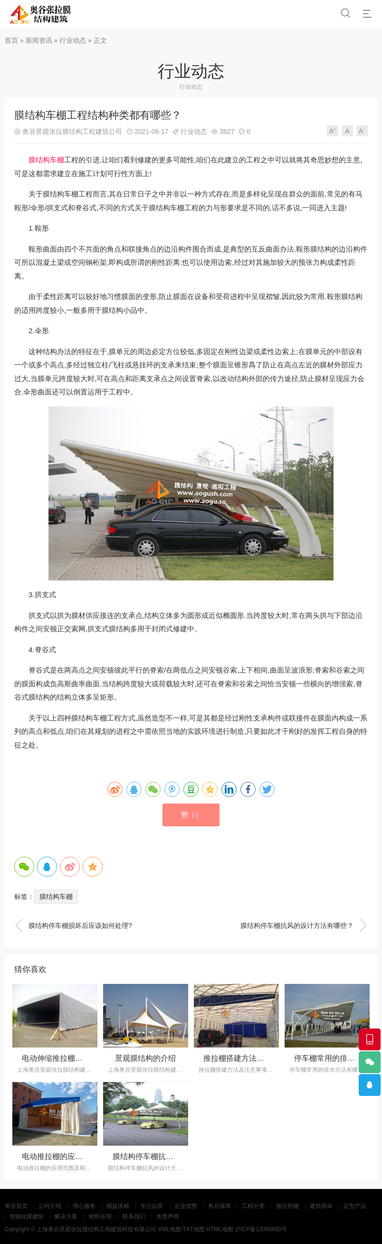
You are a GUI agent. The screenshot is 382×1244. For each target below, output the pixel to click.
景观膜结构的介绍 (145, 1058)
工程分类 (253, 1206)
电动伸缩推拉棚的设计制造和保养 (79, 1058)
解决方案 (66, 1216)
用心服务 (84, 1206)
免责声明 (167, 1216)
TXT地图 (193, 1229)
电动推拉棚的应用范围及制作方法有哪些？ (94, 1156)
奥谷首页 (16, 1206)
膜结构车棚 (46, 160)
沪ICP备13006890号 (260, 1229)
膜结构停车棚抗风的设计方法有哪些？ (304, 925)
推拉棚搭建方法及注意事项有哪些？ (264, 1058)
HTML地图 (219, 1229)
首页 (11, 40)
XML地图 (169, 1229)
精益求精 (117, 1206)
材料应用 (100, 1216)
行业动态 (72, 40)
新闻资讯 (39, 40)
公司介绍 (49, 1206)
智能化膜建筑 (27, 1216)
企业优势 (185, 1206)
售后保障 (219, 1206)
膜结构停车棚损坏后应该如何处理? (73, 925)
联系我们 (134, 1216)
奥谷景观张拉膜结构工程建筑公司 (72, 131)
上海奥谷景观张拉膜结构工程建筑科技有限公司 (96, 1229)
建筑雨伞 (321, 1206)
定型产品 (355, 1206)
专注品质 (151, 1206)
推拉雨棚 (287, 1206)
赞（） (191, 815)
